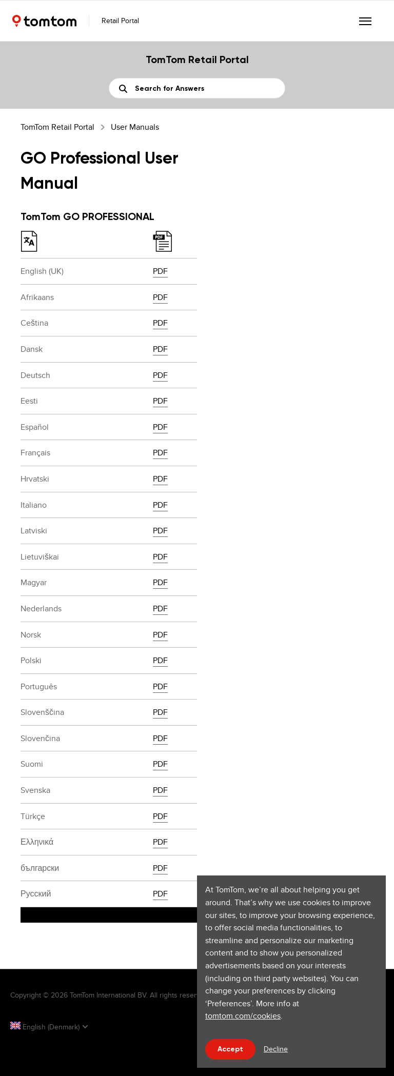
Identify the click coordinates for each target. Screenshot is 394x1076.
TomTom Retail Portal (57, 127)
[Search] (197, 88)
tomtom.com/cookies (243, 1016)
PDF (160, 271)
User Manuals (135, 127)
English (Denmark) (46, 1027)
